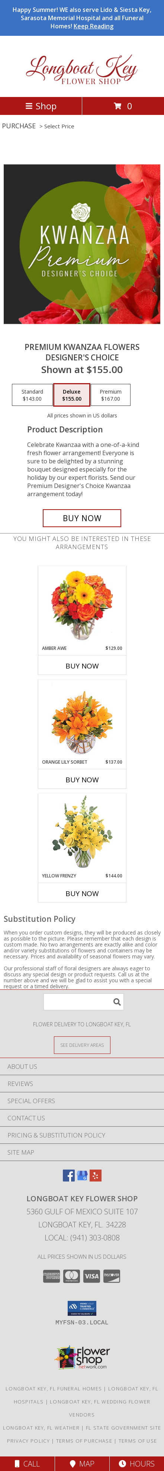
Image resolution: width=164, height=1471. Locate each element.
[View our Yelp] (96, 1179)
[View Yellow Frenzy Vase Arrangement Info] (82, 833)
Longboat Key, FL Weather (41, 1427)
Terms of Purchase (84, 1440)
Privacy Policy (28, 1440)
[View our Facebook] (69, 1179)
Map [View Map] (82, 1464)
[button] (82, 1308)
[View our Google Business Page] (82, 1179)
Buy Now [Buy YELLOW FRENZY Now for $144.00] (82, 893)
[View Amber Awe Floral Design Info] (82, 605)
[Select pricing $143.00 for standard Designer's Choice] (32, 395)
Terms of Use (138, 1440)
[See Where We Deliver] (82, 1044)
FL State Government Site (123, 1427)
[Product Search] (84, 1001)
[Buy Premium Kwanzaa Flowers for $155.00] (82, 518)
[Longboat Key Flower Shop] (82, 86)
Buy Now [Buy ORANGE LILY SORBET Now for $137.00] (82, 780)
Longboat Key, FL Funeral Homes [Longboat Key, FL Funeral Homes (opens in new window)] (54, 1388)
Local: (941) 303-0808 (82, 1238)
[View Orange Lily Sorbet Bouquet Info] (82, 719)
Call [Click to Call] (27, 1464)
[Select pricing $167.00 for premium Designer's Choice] (110, 395)
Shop (41, 106)
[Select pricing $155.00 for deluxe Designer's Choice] (71, 395)
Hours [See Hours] (137, 1464)
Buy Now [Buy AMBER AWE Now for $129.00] (82, 666)
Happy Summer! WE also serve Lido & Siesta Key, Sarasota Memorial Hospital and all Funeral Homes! (82, 18)
